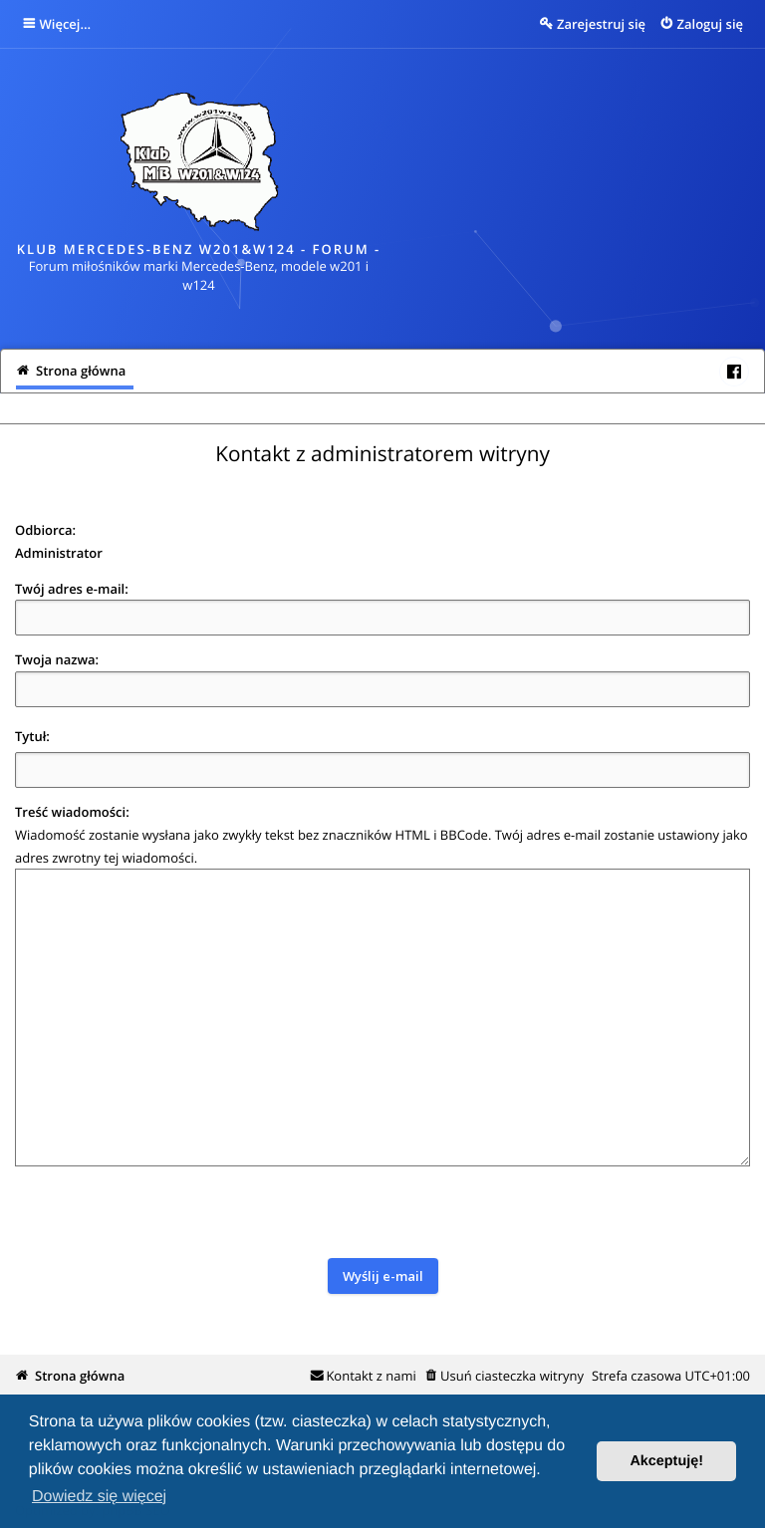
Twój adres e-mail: (71, 589)
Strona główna (80, 1376)
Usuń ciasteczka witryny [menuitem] (512, 1376)
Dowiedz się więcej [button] (99, 1496)
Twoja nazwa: (57, 659)
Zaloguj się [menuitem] (710, 24)
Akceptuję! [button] (666, 1461)
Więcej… (66, 24)
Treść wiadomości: (72, 812)
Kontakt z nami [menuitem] (370, 1376)
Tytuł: (32, 736)
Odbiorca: (45, 530)
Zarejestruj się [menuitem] (601, 24)
